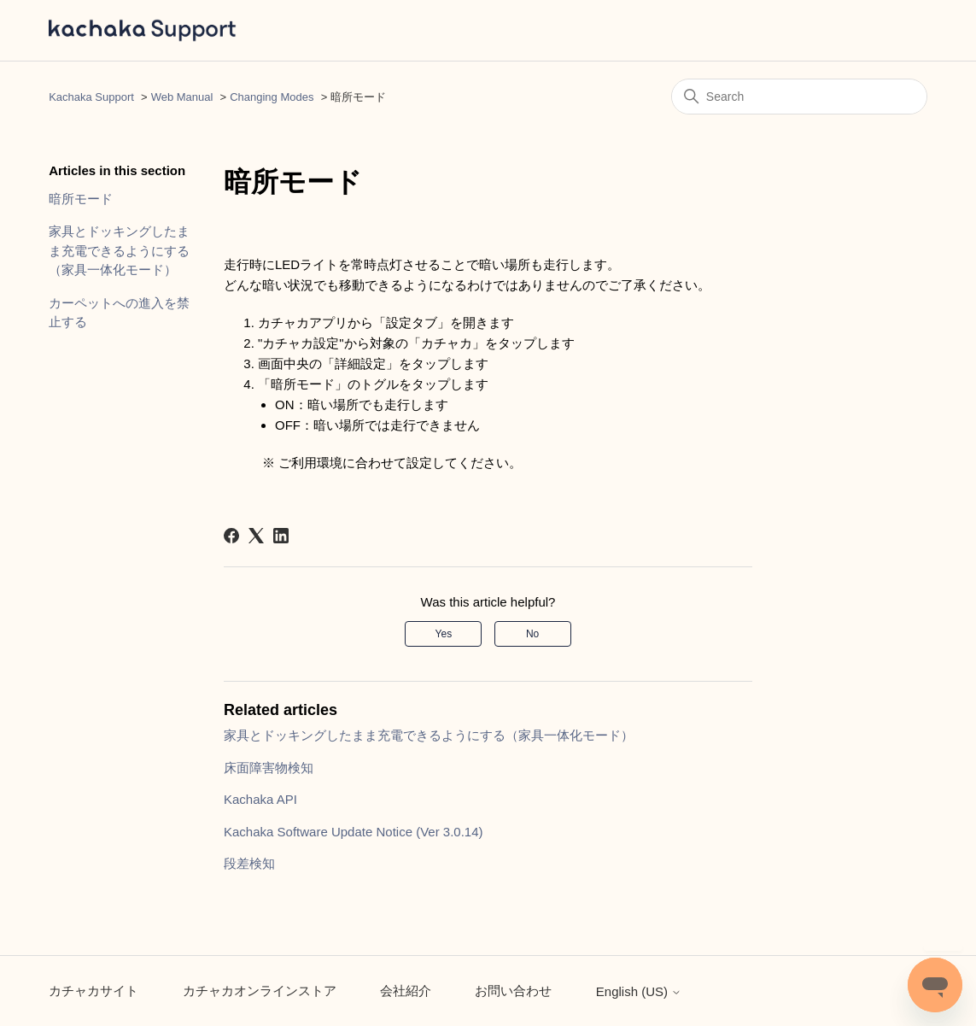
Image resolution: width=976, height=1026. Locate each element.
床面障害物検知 (268, 767)
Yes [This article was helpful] (444, 634)
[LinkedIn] (281, 535)
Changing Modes (271, 97)
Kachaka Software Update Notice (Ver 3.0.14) (353, 831)
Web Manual (182, 97)
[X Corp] (256, 535)
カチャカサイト (93, 990)
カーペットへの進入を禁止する (119, 313)
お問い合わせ (513, 990)
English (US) (638, 991)
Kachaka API (260, 799)
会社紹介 (405, 990)
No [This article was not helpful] (532, 634)
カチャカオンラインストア (259, 990)
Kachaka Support (91, 97)
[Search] (799, 96)
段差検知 (249, 863)
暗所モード (81, 198)
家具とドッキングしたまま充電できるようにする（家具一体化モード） (119, 250)
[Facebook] (231, 535)
